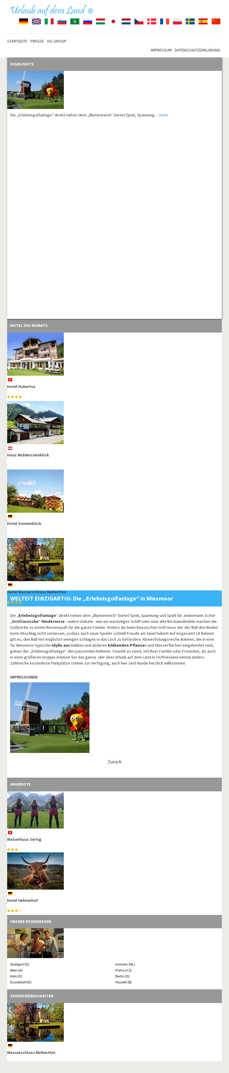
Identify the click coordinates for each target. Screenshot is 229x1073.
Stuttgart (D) (19, 964)
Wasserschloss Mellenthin (31, 1052)
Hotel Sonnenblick (24, 523)
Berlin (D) (122, 976)
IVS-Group (56, 41)
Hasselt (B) (123, 982)
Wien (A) (16, 970)
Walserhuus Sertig (24, 839)
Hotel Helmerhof (22, 900)
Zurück (114, 762)
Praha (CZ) (123, 970)
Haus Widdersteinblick (28, 455)
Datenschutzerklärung (197, 50)
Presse (37, 41)
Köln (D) (16, 976)
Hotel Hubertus (21, 386)
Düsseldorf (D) (21, 982)
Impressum (161, 50)
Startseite (17, 41)
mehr (163, 115)
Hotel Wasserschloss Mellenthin (36, 592)
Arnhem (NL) (125, 964)
